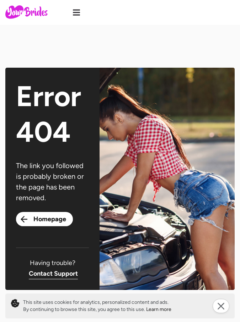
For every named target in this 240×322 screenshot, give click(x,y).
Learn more (158, 309)
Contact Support (53, 273)
